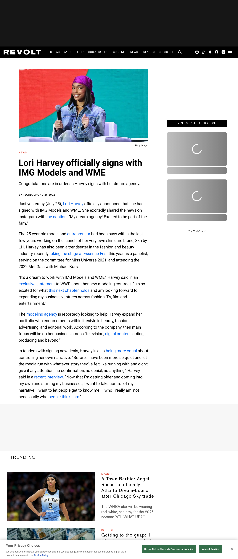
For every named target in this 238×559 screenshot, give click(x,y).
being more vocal (121, 350)
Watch (68, 52)
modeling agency (41, 314)
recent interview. (49, 377)
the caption (56, 216)
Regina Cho (31, 194)
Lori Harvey (73, 203)
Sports (107, 474)
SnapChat (210, 52)
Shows (55, 52)
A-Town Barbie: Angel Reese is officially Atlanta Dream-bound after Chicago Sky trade (127, 487)
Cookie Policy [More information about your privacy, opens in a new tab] (41, 555)
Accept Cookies (210, 549)
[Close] (232, 549)
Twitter (223, 52)
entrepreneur (78, 234)
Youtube (230, 52)
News (134, 52)
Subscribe (166, 52)
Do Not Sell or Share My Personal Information (169, 549)
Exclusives (119, 52)
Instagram (197, 52)
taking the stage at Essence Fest (78, 253)
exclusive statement (37, 284)
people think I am (64, 396)
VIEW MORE (195, 230)
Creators (148, 52)
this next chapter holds (69, 290)
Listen (80, 52)
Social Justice (98, 52)
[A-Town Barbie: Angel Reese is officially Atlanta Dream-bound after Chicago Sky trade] (51, 496)
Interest (108, 530)
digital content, (118, 333)
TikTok (203, 52)
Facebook (216, 52)
